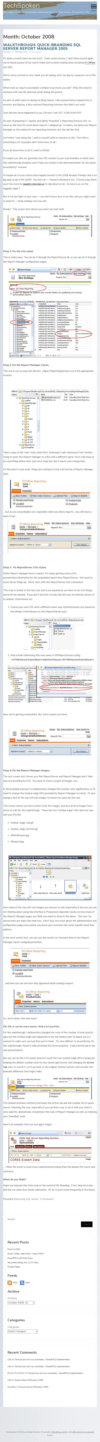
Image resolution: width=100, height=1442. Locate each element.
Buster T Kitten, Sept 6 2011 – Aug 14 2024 (25, 1253)
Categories (13, 1327)
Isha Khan (12, 1387)
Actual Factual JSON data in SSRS (29, 1380)
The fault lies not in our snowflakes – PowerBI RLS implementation (42, 1359)
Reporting (19, 1199)
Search (86, 1224)
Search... (12, 1219)
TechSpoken (21, 5)
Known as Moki (14, 1249)
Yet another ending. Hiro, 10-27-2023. (23, 1262)
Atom (27, 1282)
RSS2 (15, 1282)
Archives (12, 1298)
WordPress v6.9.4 (59, 1432)
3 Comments (35, 52)
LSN (25, 52)
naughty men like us (33, 184)
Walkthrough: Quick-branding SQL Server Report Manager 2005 (42, 46)
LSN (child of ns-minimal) (83, 1432)
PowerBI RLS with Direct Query (20, 1258)
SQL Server (32, 1199)
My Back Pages (14, 1267)
